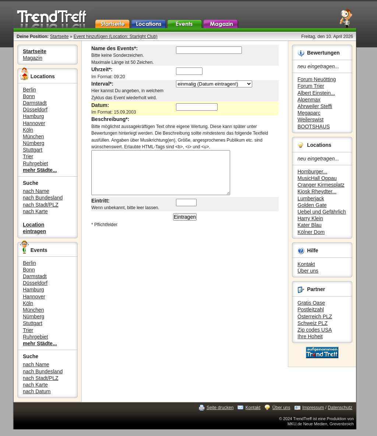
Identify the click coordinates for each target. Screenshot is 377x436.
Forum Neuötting (316, 79)
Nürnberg (33, 143)
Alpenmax (308, 100)
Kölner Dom (311, 232)
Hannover (34, 123)
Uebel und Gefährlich (321, 212)
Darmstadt (35, 103)
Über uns (307, 271)
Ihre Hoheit (310, 336)
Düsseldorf (35, 110)
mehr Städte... (40, 170)
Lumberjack (310, 198)
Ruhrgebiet (35, 163)
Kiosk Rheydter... (317, 191)
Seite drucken (220, 407)
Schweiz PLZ (312, 323)
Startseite (59, 36)
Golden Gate (312, 205)
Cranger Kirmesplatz (321, 185)
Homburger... (312, 171)
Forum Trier (310, 86)
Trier (28, 156)
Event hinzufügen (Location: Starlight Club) (116, 36)
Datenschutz (340, 407)
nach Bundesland (43, 198)
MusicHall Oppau (317, 178)
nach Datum (36, 391)
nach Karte (35, 211)
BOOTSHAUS (313, 126)
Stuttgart (32, 150)
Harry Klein (310, 218)
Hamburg (33, 116)
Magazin (32, 58)
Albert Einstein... (316, 93)
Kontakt (306, 264)
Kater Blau (309, 225)
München (33, 136)
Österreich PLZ (314, 316)
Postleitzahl (310, 309)
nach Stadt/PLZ (41, 205)
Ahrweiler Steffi (314, 106)
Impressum (313, 407)
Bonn (29, 96)
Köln (28, 130)
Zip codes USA (314, 330)
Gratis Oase (311, 303)
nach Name (36, 191)
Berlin (29, 90)
